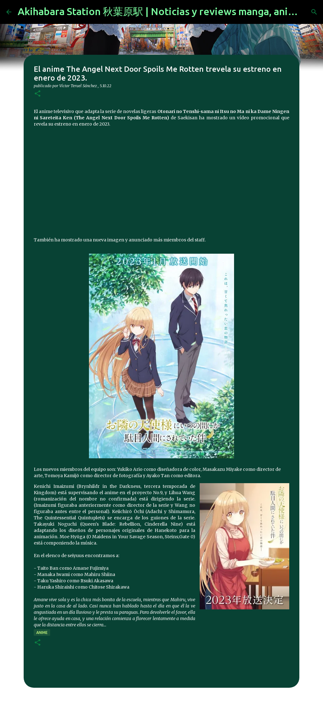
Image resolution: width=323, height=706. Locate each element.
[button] (37, 94)
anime (42, 632)
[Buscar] (314, 12)
